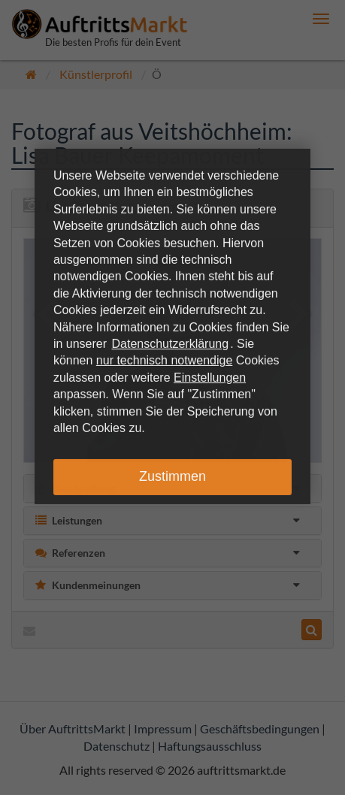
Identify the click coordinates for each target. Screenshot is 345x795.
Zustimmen (172, 476)
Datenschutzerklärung (170, 343)
